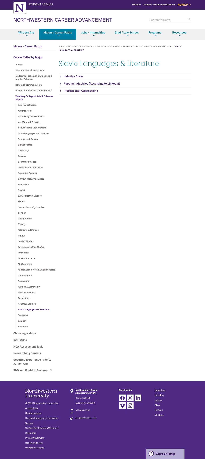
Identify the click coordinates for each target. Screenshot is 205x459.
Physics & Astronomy (29, 287)
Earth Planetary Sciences (31, 179)
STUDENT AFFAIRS (41, 4)
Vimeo (122, 405)
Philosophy (23, 281)
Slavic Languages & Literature (33, 310)
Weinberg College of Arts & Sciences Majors (34, 98)
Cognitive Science (27, 162)
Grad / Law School (126, 33)
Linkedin (138, 398)
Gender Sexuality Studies (31, 207)
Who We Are (26, 33)
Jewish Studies (26, 241)
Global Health (25, 219)
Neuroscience (25, 276)
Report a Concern (34, 443)
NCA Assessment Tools (28, 346)
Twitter (130, 398)
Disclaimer (30, 433)
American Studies (27, 105)
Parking (159, 410)
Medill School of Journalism (29, 70)
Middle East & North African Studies (36, 270)
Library (158, 400)
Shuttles (159, 415)
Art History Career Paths (31, 116)
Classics (22, 156)
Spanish (22, 321)
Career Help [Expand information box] (165, 453)
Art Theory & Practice (29, 122)
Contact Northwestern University (41, 428)
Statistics (23, 327)
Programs (154, 33)
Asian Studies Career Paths (32, 128)
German (22, 213)
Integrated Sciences (28, 230)
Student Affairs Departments (159, 5)
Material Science (26, 258)
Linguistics (23, 253)
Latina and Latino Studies (31, 247)
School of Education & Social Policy (33, 91)
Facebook (122, 398)
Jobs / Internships (93, 33)
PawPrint (136, 5)
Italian (21, 236)
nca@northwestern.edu (86, 418)
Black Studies (25, 145)
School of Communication (28, 85)
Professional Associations (81, 91)
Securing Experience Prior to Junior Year (32, 361)
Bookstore (160, 390)
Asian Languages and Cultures (33, 133)
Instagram (130, 405)
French (21, 202)
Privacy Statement (34, 438)
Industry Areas (73, 76)
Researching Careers (27, 353)
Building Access (33, 413)
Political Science (26, 293)
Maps (157, 405)
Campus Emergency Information (41, 418)
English (21, 190)
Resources (179, 33)
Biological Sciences (28, 139)
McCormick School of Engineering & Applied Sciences (33, 77)
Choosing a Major (24, 333)
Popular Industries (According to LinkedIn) (92, 83)
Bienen (19, 65)
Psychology (23, 298)
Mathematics (25, 264)
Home (61, 47)
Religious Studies (27, 304)
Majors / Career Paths (57, 33)
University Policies (34, 448)
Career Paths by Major (28, 57)
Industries (20, 340)
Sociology (23, 315)
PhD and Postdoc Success (30, 370)
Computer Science (27, 173)
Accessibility (31, 408)
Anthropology (25, 111)
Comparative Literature (30, 167)
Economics (23, 185)
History (22, 224)
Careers (29, 423)
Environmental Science (30, 196)
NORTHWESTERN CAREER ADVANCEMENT (62, 20)
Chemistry (23, 151)
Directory (159, 395)
